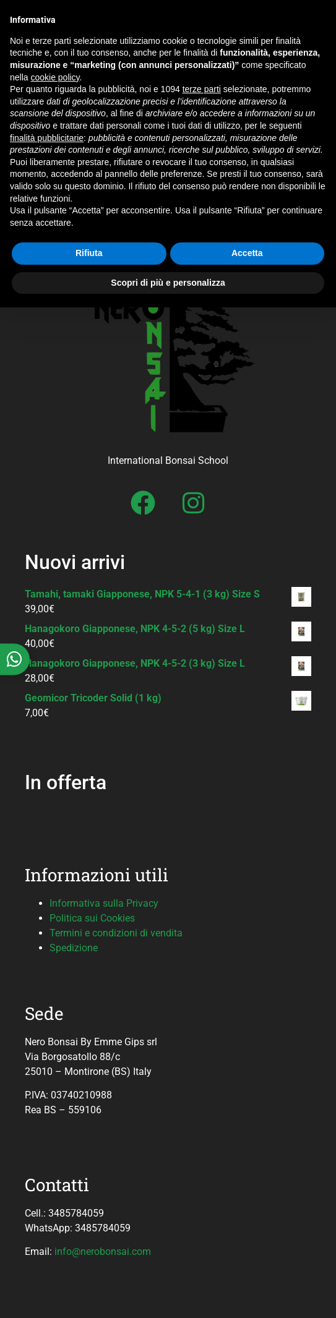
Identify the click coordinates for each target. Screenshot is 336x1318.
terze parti (202, 89)
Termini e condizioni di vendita (116, 933)
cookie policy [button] (54, 77)
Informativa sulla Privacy (104, 903)
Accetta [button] (247, 253)
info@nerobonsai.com (102, 1251)
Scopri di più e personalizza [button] (168, 283)
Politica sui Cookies (92, 918)
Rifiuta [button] (89, 253)
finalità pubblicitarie (47, 138)
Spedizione (74, 948)
